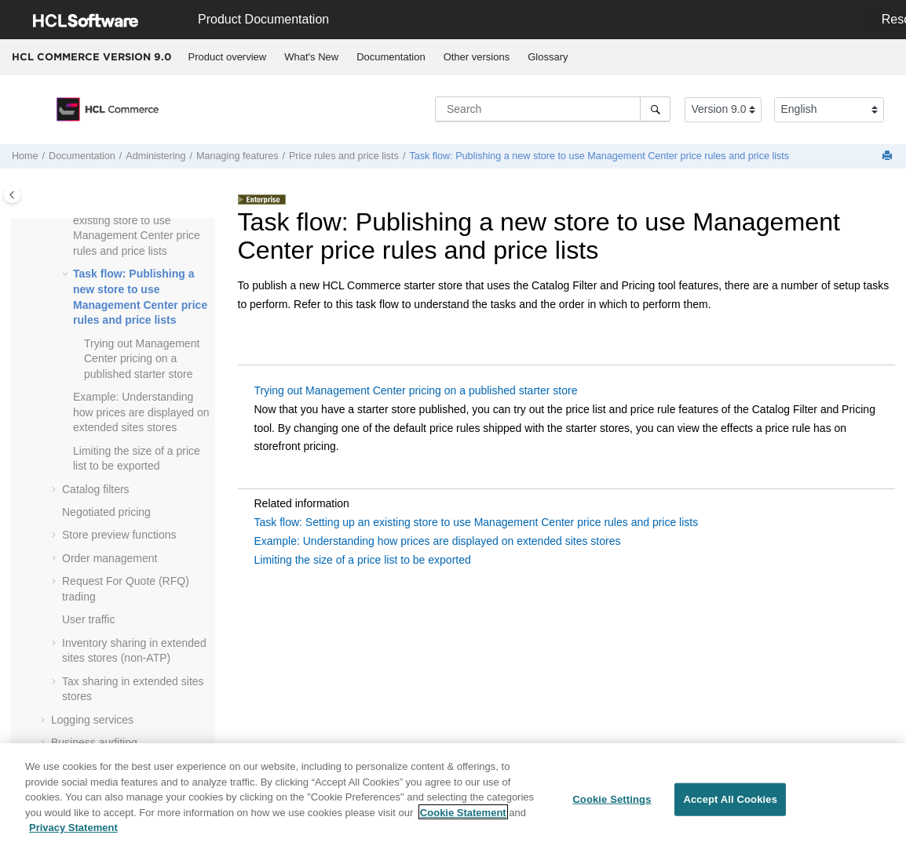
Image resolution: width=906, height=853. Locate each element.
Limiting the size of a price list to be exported (362, 560)
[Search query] (552, 109)
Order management (109, 558)
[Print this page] (888, 156)
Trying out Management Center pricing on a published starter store (141, 358)
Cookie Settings (611, 806)
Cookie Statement (463, 819)
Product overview (227, 57)
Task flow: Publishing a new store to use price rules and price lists (599, 156)
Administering (155, 156)
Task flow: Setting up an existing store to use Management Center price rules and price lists (476, 522)
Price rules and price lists (344, 156)
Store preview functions (119, 534)
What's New (311, 57)
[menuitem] (227, 57)
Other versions (477, 57)
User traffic (88, 619)
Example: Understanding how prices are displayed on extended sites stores (141, 412)
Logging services (92, 719)
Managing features (237, 156)
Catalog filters (96, 489)
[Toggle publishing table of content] (12, 195)
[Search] (655, 109)
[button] (66, 274)
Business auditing (94, 742)
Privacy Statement (73, 834)
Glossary (548, 57)
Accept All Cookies (730, 806)
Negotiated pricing (106, 512)
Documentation (390, 57)
